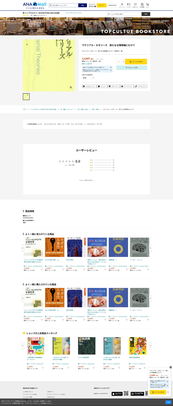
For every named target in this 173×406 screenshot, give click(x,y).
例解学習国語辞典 (134, 357)
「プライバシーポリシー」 (33, 403)
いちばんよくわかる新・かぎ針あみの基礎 (61, 358)
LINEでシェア (115, 86)
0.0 (77, 161)
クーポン (128, 7)
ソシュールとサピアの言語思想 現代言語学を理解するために (33, 261)
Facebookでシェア (90, 86)
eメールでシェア (128, 86)
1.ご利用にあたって (28, 391)
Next (150, 248)
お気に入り (135, 7)
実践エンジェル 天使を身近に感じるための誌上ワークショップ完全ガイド (97, 262)
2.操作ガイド (50, 391)
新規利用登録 (112, 5)
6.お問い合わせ (51, 397)
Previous (23, 248)
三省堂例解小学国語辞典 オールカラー (35, 358)
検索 (82, 5)
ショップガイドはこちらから (73, 13)
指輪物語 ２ (113, 260)
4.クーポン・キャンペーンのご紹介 (56, 394)
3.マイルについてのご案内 (30, 394)
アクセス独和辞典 (83, 357)
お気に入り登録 (132, 68)
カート (147, 7)
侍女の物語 (69, 260)
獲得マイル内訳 (86, 63)
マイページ (122, 7)
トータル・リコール (136, 260)
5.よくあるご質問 (27, 397)
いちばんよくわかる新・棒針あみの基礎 (112, 358)
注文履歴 (142, 7)
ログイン (101, 5)
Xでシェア (103, 86)
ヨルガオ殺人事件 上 (52, 260)
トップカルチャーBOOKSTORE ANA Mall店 (42, 13)
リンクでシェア (141, 86)
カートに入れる (159, 392)
